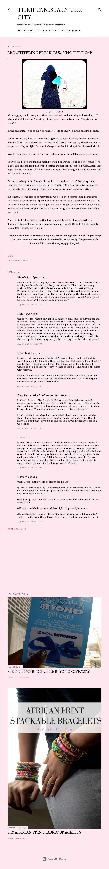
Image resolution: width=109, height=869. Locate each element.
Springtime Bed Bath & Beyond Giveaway (49, 671)
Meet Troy (34, 30)
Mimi (20, 437)
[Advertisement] (54, 561)
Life (67, 30)
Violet (25, 260)
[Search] (99, 9)
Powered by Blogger (54, 859)
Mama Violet (24, 476)
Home (21, 30)
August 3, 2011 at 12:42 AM (29, 467)
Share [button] (10, 256)
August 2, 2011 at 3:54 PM (29, 428)
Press (76, 30)
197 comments (22, 677)
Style (46, 30)
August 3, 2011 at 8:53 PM (29, 521)
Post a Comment (17, 529)
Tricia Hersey (24, 313)
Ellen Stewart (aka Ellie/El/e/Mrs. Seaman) (40, 395)
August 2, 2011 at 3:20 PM (29, 386)
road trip (58, 115)
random (18, 260)
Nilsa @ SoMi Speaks (29, 277)
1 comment (20, 838)
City (60, 30)
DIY (54, 30)
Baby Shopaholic (26, 353)
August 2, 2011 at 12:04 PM (29, 304)
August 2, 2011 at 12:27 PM (29, 344)
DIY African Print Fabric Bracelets (44, 832)
